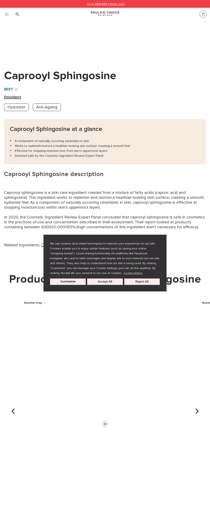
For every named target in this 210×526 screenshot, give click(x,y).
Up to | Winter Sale (106, 4)
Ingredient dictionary (24, 40)
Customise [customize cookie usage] (68, 281)
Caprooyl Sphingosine (89, 40)
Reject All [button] (142, 281)
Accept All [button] (105, 281)
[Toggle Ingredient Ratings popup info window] (16, 89)
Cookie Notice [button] (133, 273)
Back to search (23, 49)
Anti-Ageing (47, 107)
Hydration (16, 107)
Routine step (33, 302)
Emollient (56, 40)
